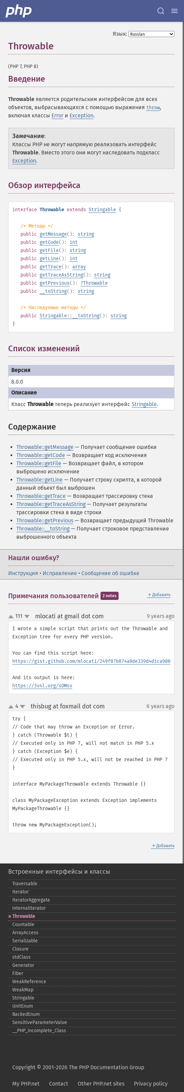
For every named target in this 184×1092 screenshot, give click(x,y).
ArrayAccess (25, 933)
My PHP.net (26, 1083)
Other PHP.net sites (101, 1083)
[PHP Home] (19, 11)
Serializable (25, 941)
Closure (20, 949)
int (74, 242)
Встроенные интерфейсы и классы (59, 871)
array (79, 267)
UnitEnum (22, 1006)
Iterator (20, 892)
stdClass (21, 957)
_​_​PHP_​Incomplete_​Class (39, 1031)
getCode (49, 242)
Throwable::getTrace (41, 496)
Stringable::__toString (69, 316)
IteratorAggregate (31, 900)
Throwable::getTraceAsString (51, 504)
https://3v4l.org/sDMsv (42, 686)
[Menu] (174, 11)
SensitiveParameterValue (39, 1022)
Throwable (95, 283)
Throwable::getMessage (45, 447)
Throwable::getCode (40, 455)
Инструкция (23, 573)
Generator (23, 965)
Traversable (24, 884)
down (27, 616)
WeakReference (29, 982)
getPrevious (55, 283)
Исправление (60, 573)
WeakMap (22, 990)
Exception (81, 115)
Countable (23, 924)
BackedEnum (26, 1014)
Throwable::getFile (38, 463)
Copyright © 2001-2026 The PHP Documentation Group (78, 1067)
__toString (53, 291)
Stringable (102, 210)
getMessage (53, 234)
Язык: (120, 34)
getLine (49, 259)
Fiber (17, 973)
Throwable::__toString (43, 528)
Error (57, 115)
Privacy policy (151, 1083)
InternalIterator (29, 908)
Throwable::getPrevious (44, 520)
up (12, 617)
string (86, 234)
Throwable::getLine (39, 479)
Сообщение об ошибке (110, 573)
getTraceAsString (61, 275)
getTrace (50, 267)
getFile (49, 250)
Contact (58, 1083)
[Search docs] (161, 11)
